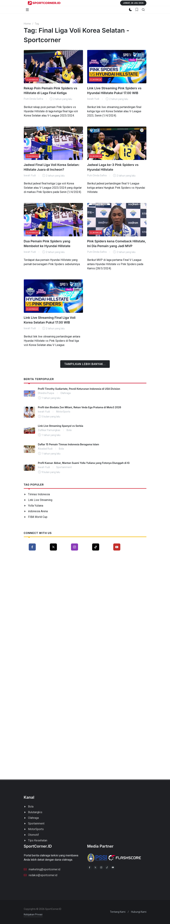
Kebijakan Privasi (33, 914)
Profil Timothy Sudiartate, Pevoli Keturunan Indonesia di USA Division (79, 388)
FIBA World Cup (37, 517)
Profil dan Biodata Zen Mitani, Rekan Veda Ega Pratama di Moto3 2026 (79, 407)
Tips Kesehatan (37, 840)
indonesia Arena (38, 511)
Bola (30, 806)
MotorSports (36, 829)
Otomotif (33, 834)
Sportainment (36, 823)
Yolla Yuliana (35, 505)
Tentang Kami (117, 911)
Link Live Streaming (40, 500)
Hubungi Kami (138, 911)
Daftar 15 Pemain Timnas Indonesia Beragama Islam (68, 444)
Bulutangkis (35, 812)
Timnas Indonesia (39, 494)
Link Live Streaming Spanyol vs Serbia (60, 425)
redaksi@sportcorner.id (40, 875)
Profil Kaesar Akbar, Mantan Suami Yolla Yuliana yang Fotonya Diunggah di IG (84, 462)
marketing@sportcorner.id (42, 869)
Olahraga (32, 80)
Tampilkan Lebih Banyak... (85, 364)
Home (27, 23)
